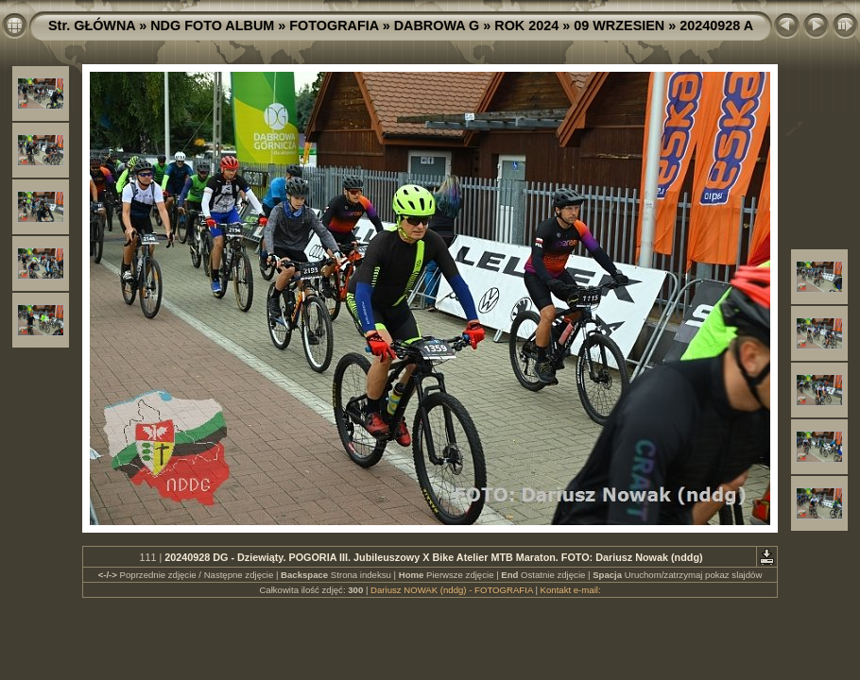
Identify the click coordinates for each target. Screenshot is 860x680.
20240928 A (716, 25)
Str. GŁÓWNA (91, 25)
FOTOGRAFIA (333, 25)
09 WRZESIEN (619, 25)
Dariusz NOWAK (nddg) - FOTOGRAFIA (451, 590)
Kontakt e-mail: (571, 590)
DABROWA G (437, 25)
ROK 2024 (526, 25)
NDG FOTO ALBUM (212, 25)
